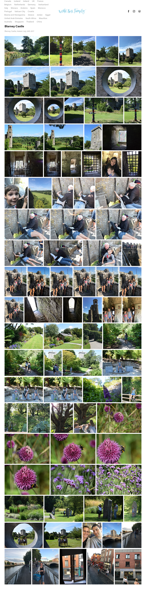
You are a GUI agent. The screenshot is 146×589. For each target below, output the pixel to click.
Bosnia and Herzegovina (14, 14)
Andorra (24, 8)
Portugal (8, 11)
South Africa (31, 18)
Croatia (31, 11)
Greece (31, 14)
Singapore (19, 21)
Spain (32, 8)
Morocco (42, 8)
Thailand (30, 21)
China (39, 21)
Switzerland (43, 4)
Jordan (40, 14)
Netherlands (19, 4)
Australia (8, 21)
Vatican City (20, 11)
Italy (6, 8)
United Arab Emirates (13, 18)
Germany (31, 4)
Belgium (7, 4)
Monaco (14, 8)
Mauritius (43, 18)
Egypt (47, 14)
